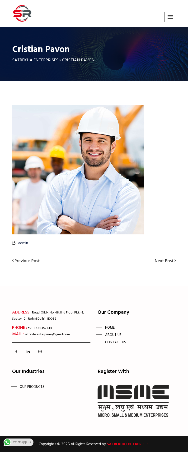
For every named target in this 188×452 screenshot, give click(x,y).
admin (23, 243)
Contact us (115, 342)
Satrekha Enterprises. (128, 444)
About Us (113, 335)
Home (110, 328)
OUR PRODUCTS (32, 387)
